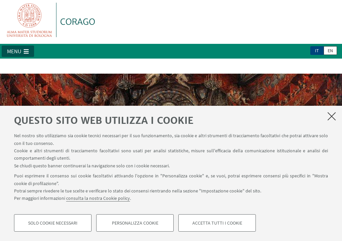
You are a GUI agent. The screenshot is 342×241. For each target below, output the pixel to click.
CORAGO (77, 21)
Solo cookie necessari (52, 223)
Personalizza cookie (135, 223)
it (317, 51)
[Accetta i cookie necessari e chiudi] (331, 116)
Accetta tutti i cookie (217, 223)
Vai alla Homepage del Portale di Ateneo (29, 20)
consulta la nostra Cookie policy (98, 198)
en (330, 51)
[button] (18, 51)
